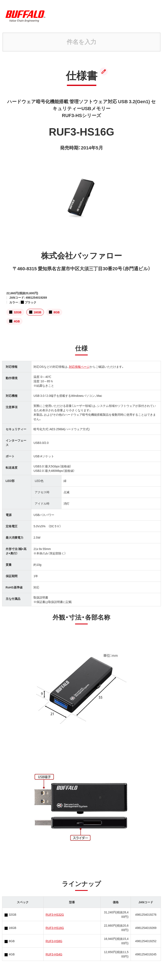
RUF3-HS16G (55, 928)
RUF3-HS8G (54, 941)
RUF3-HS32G (55, 914)
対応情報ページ (79, 366)
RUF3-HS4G (54, 954)
